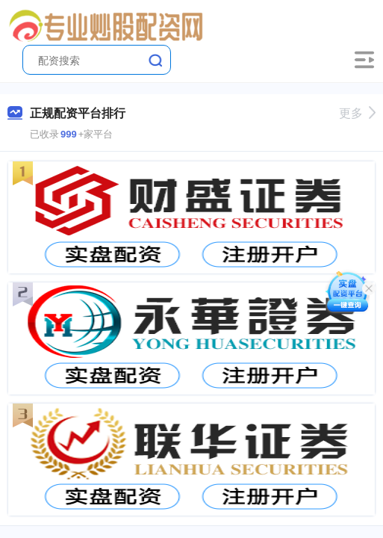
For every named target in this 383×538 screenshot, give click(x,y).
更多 (357, 113)
